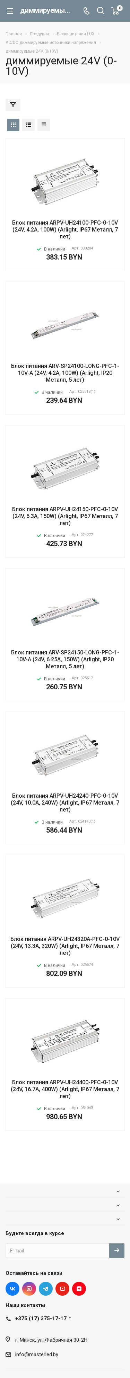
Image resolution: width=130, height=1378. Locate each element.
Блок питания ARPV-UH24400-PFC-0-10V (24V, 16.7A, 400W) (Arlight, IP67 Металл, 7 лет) (65, 1089)
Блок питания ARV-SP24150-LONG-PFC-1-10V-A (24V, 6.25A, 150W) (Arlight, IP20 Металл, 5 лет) (65, 659)
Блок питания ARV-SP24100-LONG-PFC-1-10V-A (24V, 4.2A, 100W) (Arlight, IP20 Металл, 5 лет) (65, 373)
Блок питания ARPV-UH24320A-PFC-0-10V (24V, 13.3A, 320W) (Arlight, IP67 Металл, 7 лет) (65, 946)
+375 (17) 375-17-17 (41, 1318)
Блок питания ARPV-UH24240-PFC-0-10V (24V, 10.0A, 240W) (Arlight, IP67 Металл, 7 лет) (65, 802)
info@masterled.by (36, 1354)
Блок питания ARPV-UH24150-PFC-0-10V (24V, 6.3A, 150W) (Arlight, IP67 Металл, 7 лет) (65, 516)
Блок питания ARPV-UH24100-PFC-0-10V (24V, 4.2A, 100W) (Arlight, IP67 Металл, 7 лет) (65, 229)
